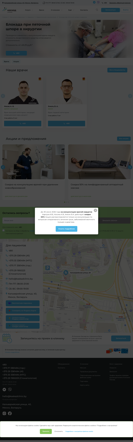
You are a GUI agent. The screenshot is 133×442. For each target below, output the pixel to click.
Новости (113, 368)
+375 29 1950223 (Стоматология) (17, 272)
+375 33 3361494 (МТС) (20, 260)
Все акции (123, 138)
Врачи (41, 10)
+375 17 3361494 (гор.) (20, 265)
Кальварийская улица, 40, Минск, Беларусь (22, 295)
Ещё (70, 10)
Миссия (83, 368)
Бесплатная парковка (20, 303)
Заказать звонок (109, 220)
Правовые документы (88, 371)
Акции (16, 61)
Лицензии (29, 432)
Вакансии (113, 371)
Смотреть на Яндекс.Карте (22, 311)
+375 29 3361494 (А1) (19, 255)
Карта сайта (84, 385)
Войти (125, 10)
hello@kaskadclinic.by (21, 279)
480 (105, 3)
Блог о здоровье (116, 364)
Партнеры (84, 381)
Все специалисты (117, 70)
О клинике (55, 10)
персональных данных (40, 231)
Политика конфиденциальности (13, 432)
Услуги (27, 10)
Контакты (84, 10)
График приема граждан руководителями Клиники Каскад (120, 377)
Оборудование (64, 364)
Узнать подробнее (12, 352)
